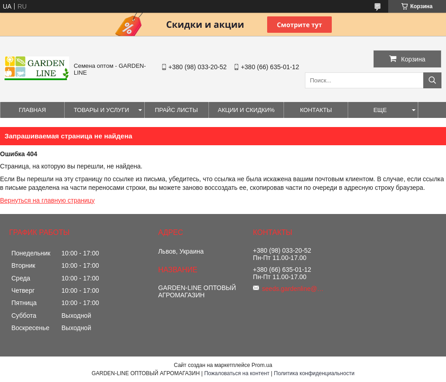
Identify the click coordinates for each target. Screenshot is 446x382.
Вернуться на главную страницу (47, 200)
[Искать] (432, 80)
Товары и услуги (101, 110)
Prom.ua (262, 365)
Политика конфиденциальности (314, 373)
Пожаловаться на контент (236, 373)
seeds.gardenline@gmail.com (294, 288)
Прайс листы (176, 110)
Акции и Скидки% (246, 110)
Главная (32, 110)
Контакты (316, 110)
